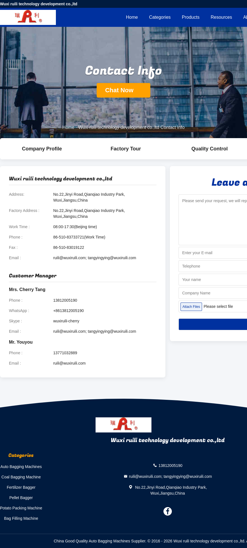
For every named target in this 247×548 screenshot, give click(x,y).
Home (132, 17)
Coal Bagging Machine (21, 477)
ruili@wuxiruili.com (69, 363)
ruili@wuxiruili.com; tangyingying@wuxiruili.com (94, 258)
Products (191, 17)
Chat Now (123, 90)
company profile (42, 149)
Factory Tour (126, 149)
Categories (159, 17)
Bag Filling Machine (21, 518)
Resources (221, 17)
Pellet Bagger (21, 497)
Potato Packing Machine (21, 508)
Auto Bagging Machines (21, 466)
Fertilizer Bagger (21, 487)
